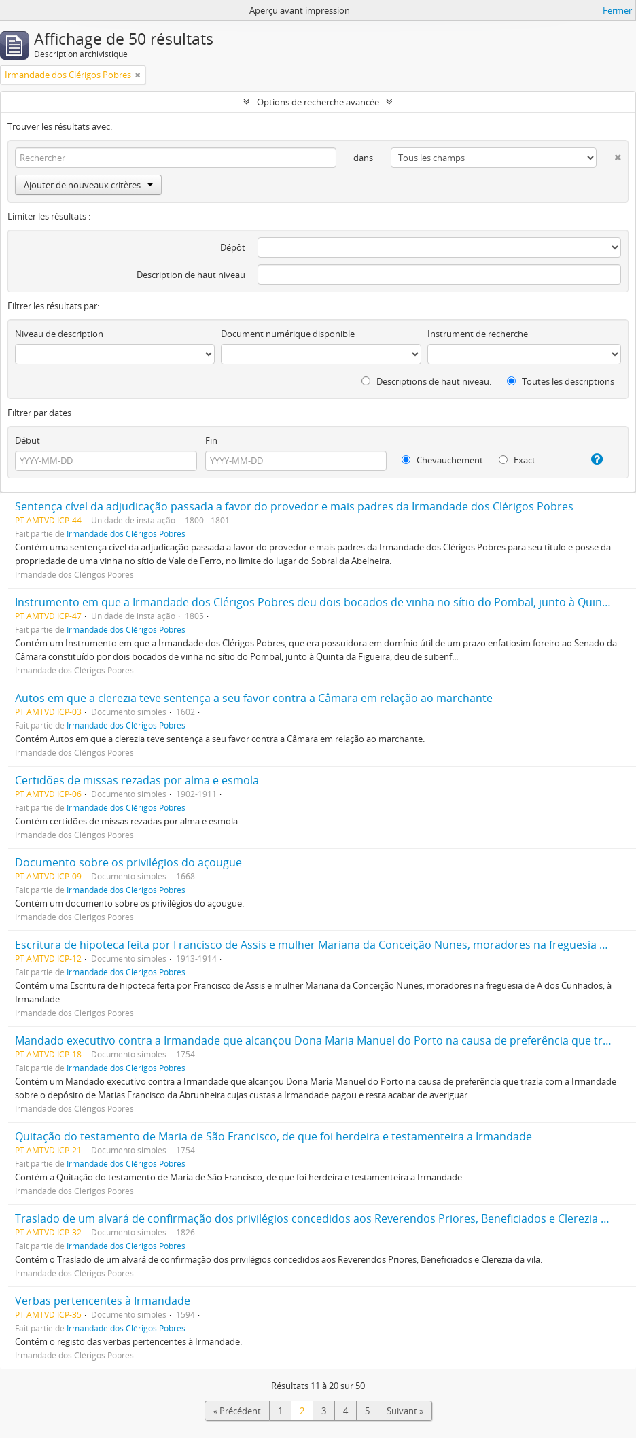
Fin (211, 440)
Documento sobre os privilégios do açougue (128, 862)
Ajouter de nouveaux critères (88, 185)
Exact (517, 460)
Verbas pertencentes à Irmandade (102, 1300)
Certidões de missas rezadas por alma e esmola (137, 780)
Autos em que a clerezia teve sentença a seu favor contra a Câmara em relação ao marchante (254, 697)
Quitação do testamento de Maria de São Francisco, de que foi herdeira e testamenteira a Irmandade (273, 1136)
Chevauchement (442, 460)
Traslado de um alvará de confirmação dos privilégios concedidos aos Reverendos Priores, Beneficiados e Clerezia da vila (324, 1218)
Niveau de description (59, 334)
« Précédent (237, 1411)
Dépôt (232, 247)
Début (27, 440)
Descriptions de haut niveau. (426, 381)
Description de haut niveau (191, 274)
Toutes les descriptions (560, 381)
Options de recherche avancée (318, 102)
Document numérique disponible (288, 334)
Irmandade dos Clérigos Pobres (126, 533)
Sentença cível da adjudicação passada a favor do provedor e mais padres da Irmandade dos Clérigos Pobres (294, 506)
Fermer (617, 10)
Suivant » (405, 1411)
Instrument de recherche (477, 334)
